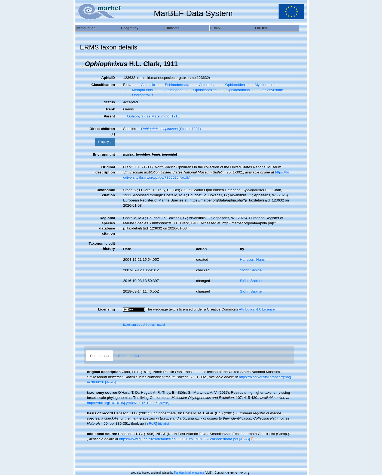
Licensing (106, 309)
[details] (184, 177)
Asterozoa (205, 85)
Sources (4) (99, 356)
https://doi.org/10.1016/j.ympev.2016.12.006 (122, 403)
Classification (103, 85)
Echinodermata (175, 85)
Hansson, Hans (252, 259)
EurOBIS (261, 28)
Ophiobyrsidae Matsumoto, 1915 (151, 116)
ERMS (215, 28)
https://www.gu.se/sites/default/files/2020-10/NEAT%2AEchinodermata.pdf (178, 439)
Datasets (172, 28)
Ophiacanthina (236, 90)
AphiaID (108, 78)
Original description (105, 169)
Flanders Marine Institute (189, 472)
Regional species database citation (107, 225)
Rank (110, 109)
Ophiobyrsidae (269, 90)
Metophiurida (140, 90)
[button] (82, 64)
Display (105, 142)
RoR (152, 423)
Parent (109, 116)
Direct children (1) (102, 131)
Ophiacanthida (202, 90)
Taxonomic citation (105, 192)
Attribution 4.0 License (257, 309)
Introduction (86, 28)
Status (109, 102)
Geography (129, 28)
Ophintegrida (171, 90)
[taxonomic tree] (134, 324)
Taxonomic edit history (101, 246)
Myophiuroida (263, 85)
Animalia (146, 85)
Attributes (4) (128, 356)
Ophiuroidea (233, 85)
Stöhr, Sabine (251, 270)
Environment (104, 155)
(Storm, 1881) (169, 129)
